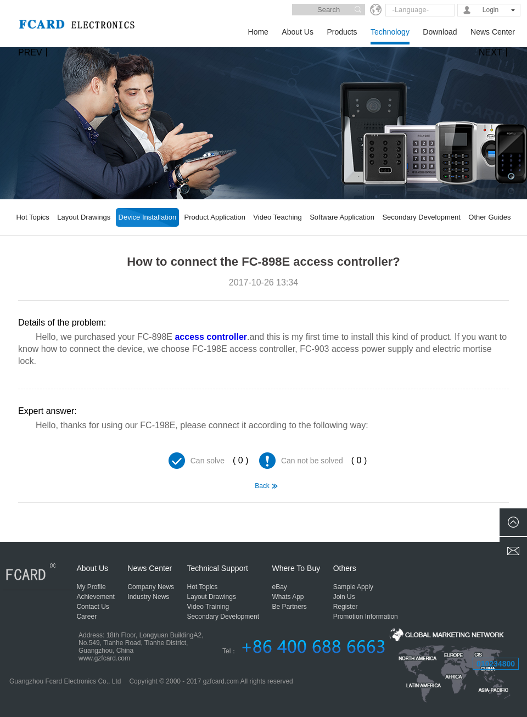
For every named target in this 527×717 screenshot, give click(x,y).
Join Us (344, 597)
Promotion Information (365, 616)
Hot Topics (32, 217)
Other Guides (489, 217)
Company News (150, 587)
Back (262, 486)
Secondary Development (421, 217)
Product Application (214, 217)
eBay (279, 587)
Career (86, 616)
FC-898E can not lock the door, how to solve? (33, 517)
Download (440, 31)
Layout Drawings (83, 217)
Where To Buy (296, 568)
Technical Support (217, 568)
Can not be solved (312, 460)
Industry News (148, 597)
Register (345, 606)
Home (258, 31)
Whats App (288, 597)
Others (344, 568)
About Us (297, 31)
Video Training (208, 606)
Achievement (95, 597)
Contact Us (92, 606)
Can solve (207, 460)
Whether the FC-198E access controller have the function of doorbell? (494, 517)
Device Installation (148, 217)
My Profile (90, 587)
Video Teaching (277, 217)
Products (342, 31)
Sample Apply (353, 587)
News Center (492, 31)
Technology (390, 31)
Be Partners (289, 606)
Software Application (342, 217)
